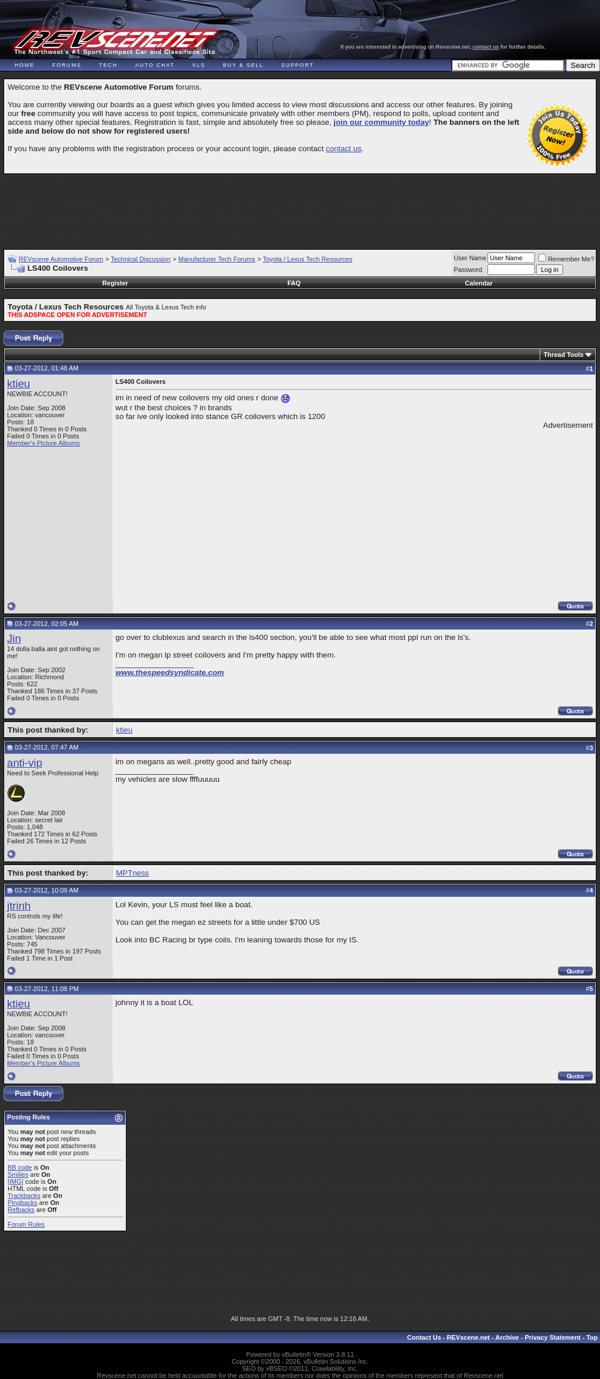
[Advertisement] (300, 206)
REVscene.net (468, 1337)
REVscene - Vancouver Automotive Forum (115, 42)
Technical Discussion (141, 259)
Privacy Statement (552, 1337)
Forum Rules (26, 1224)
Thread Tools (564, 354)
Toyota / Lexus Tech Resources (308, 259)
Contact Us (424, 1337)
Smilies (18, 1174)
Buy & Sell (243, 65)
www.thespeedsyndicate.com (169, 672)
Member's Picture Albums (43, 443)
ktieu (18, 383)
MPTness (132, 873)
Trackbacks (24, 1195)
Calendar (479, 283)
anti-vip (24, 763)
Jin (14, 638)
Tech (108, 65)
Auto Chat (155, 65)
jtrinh (18, 906)
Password (468, 269)
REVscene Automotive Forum (61, 259)
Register (115, 283)
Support (297, 65)
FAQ (294, 283)
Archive (507, 1337)
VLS (198, 65)
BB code (20, 1167)
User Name (470, 257)
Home (25, 65)
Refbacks (21, 1209)
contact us (486, 47)
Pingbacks (23, 1202)
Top (592, 1337)
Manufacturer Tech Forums (216, 259)
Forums (66, 65)
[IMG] (15, 1181)
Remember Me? (566, 259)
